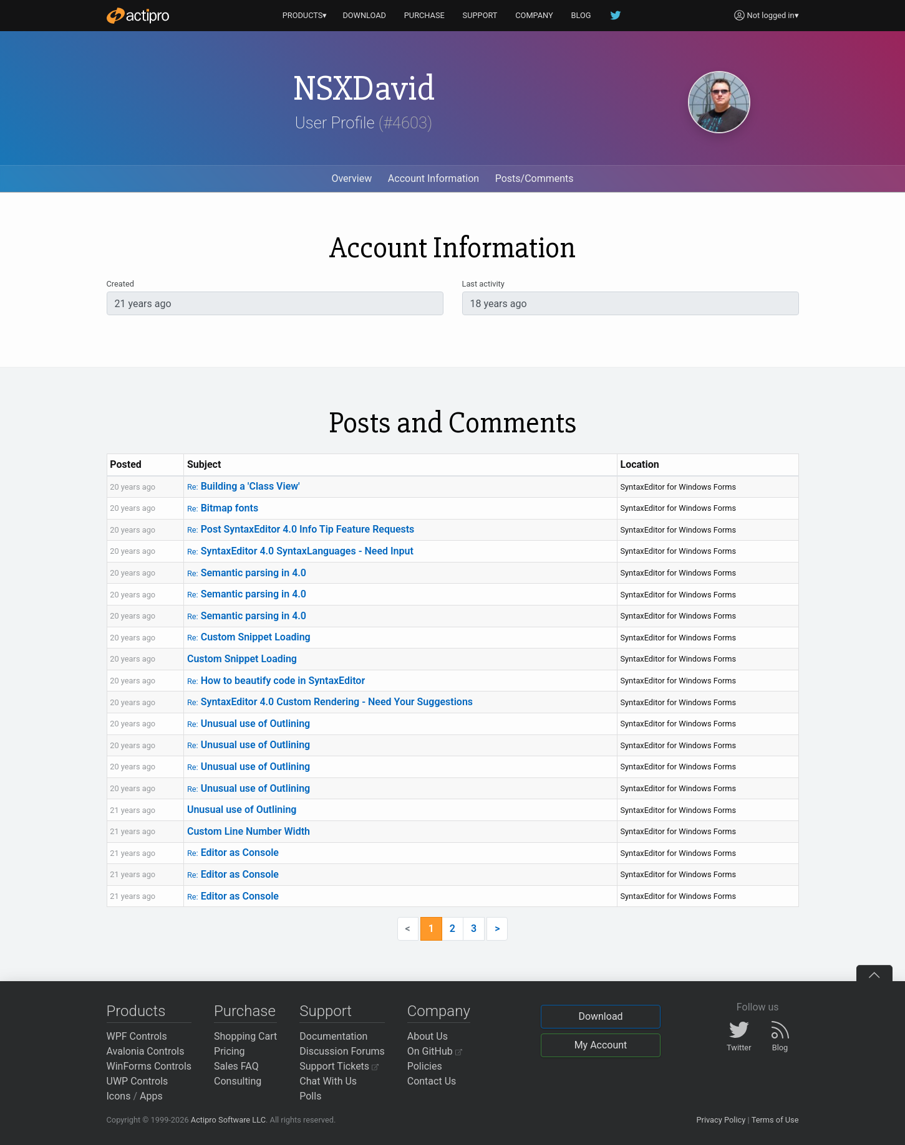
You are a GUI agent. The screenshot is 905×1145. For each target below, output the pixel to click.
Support (325, 1011)
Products (136, 1011)
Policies (424, 1066)
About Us (427, 1036)
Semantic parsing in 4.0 (246, 573)
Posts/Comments (534, 178)
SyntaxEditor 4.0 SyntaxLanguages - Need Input (300, 551)
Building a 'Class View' (243, 486)
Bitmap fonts (222, 508)
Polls (310, 1096)
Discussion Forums (342, 1051)
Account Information (433, 178)
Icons (119, 1096)
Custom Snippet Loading (249, 637)
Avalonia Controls (146, 1051)
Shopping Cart (245, 1036)
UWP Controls (137, 1081)
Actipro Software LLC (228, 1119)
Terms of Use (775, 1119)
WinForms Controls (149, 1066)
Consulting (237, 1081)
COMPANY (534, 15)
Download (600, 1016)
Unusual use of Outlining (248, 723)
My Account (600, 1045)
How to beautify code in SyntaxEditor (276, 681)
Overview (351, 178)
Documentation (333, 1036)
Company (438, 1011)
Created (120, 283)
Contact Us (432, 1081)
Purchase (245, 1011)
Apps (151, 1096)
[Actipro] (138, 15)
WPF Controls (137, 1036)
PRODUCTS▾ (305, 15)
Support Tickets (339, 1066)
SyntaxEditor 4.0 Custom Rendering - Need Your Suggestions (330, 702)
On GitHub (434, 1051)
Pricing (229, 1051)
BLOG (581, 15)
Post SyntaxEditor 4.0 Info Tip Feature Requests (300, 529)
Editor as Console (233, 852)
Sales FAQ (236, 1066)
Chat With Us (328, 1081)
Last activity (483, 283)
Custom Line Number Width (248, 831)
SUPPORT (480, 15)
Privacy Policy (720, 1119)
